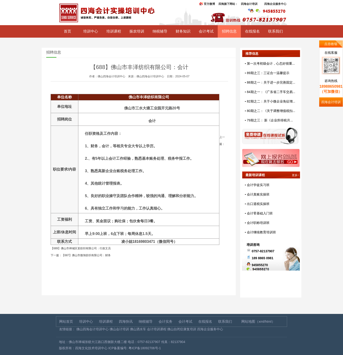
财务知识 (183, 31)
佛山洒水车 (138, 329)
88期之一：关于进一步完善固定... (271, 82)
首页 (67, 31)
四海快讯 (126, 321)
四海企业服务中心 (275, 4)
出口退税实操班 (258, 204)
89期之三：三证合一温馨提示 (268, 73)
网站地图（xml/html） (258, 321)
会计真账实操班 (258, 194)
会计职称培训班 (258, 223)
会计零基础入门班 (260, 213)
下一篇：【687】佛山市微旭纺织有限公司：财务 (81, 255)
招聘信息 (229, 31)
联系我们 (275, 31)
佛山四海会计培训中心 (92, 329)
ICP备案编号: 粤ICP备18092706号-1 (134, 348)
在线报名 (252, 31)
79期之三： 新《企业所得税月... (270, 120)
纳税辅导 (160, 31)
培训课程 (113, 31)
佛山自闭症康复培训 (181, 329)
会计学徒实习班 (258, 185)
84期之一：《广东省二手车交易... (271, 92)
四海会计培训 (249, 4)
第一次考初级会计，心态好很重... (271, 63)
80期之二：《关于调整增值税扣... (271, 111)
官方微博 (209, 4)
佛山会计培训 (119, 329)
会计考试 (206, 31)
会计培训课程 (156, 329)
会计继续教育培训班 (261, 232)
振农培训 (136, 31)
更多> (295, 175)
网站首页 (66, 321)
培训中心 (90, 31)
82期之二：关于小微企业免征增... (271, 101)
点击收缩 (330, 44)
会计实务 (165, 321)
